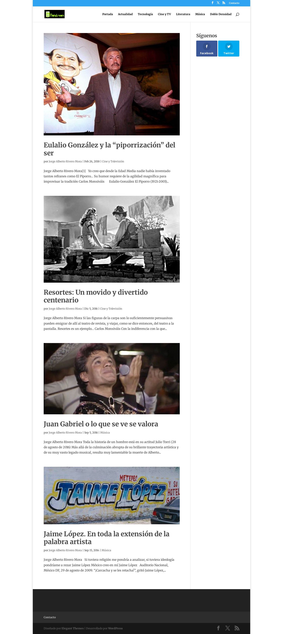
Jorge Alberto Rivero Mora (65, 161)
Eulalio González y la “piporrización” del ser (109, 149)
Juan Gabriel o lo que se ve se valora (101, 424)
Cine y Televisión (113, 161)
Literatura (183, 14)
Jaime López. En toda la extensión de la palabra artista (106, 538)
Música (200, 14)
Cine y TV (164, 14)
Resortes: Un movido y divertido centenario (96, 296)
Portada (107, 14)
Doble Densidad (221, 14)
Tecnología (145, 14)
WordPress (115, 628)
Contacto (234, 3)
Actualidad (125, 14)
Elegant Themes (73, 628)
